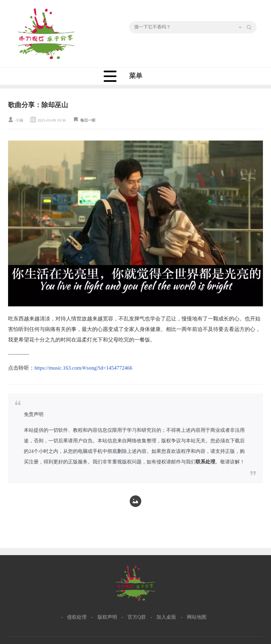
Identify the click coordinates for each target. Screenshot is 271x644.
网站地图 (196, 617)
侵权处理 (77, 617)
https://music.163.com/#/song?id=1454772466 (83, 368)
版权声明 (107, 617)
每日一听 (88, 120)
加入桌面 (166, 617)
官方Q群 (137, 617)
